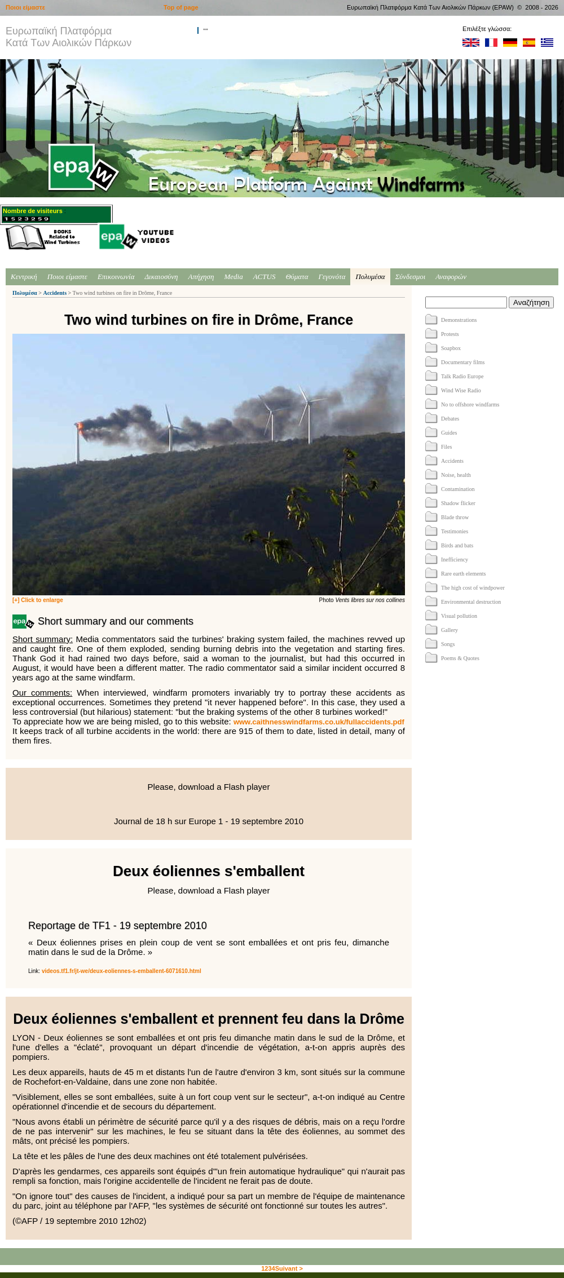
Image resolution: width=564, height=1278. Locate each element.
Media (233, 276)
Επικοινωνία (116, 276)
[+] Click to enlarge (37, 600)
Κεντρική (24, 276)
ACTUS (264, 276)
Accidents (55, 293)
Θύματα (296, 276)
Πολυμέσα (370, 276)
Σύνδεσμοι (410, 276)
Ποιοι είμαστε (67, 276)
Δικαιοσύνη (161, 276)
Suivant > (289, 1268)
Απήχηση (201, 276)
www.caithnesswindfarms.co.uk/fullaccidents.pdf (318, 722)
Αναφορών (450, 276)
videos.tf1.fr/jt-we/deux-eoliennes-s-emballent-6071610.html (121, 971)
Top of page (181, 7)
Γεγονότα (332, 276)
